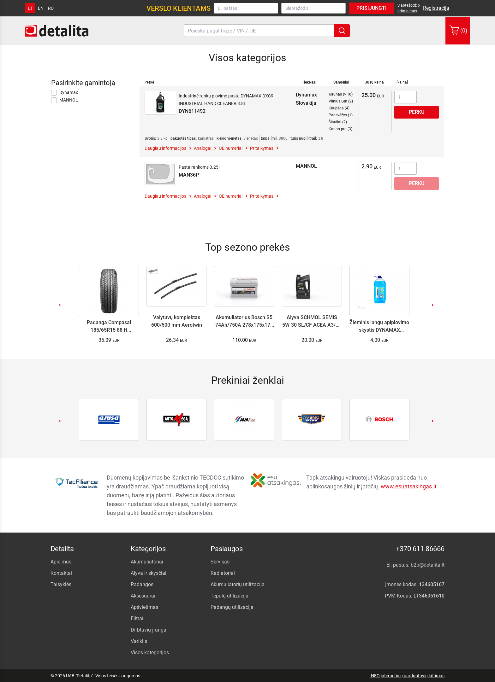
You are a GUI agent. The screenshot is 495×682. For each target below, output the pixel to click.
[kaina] (402, 82)
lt (30, 8)
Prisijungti (371, 8)
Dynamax (64, 93)
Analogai (202, 148)
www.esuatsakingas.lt (409, 486)
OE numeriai (230, 148)
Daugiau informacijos (165, 148)
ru (51, 8)
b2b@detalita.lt (427, 565)
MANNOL (64, 100)
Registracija (436, 8)
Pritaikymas (261, 148)
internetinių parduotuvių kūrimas (412, 675)
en (41, 8)
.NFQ (375, 675)
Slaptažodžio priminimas (408, 8)
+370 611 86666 (420, 549)
